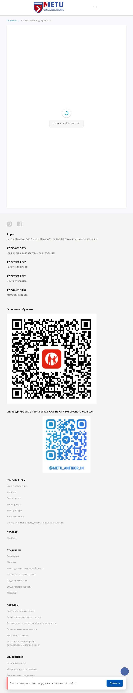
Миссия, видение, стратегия (22, 669)
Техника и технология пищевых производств (31, 623)
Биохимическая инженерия (22, 629)
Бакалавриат (13, 498)
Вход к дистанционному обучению (25, 568)
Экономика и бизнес (18, 635)
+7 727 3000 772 (16, 276)
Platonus (11, 562)
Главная (12, 20)
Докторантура (14, 510)
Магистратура (14, 504)
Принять (115, 683)
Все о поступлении (17, 485)
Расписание (13, 556)
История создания (16, 662)
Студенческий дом (17, 580)
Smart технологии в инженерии (24, 617)
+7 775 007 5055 (16, 248)
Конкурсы (12, 592)
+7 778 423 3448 (16, 290)
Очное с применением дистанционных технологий (35, 522)
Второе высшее (15, 516)
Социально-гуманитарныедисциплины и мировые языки (23, 643)
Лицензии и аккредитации (21, 675)
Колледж (11, 492)
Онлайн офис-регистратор (21, 574)
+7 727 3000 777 (16, 262)
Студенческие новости (19, 586)
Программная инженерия (20, 610)
